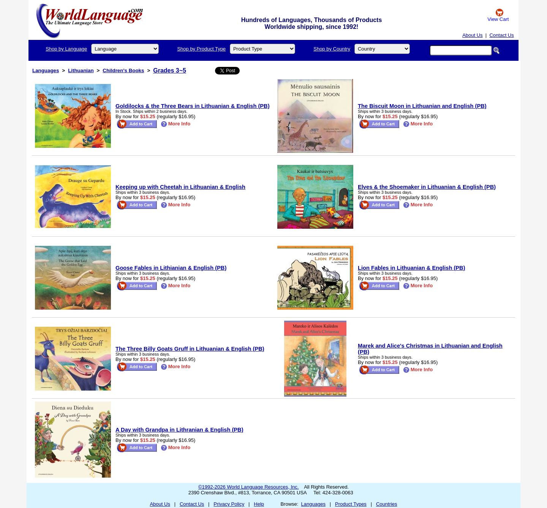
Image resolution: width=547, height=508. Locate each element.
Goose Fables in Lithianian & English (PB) (170, 268)
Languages (45, 70)
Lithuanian (80, 70)
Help (259, 504)
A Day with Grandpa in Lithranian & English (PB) (179, 430)
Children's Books (123, 70)
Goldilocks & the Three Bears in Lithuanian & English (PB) (192, 106)
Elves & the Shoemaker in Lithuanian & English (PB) (427, 187)
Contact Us (501, 35)
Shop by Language (66, 49)
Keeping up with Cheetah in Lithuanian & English (180, 187)
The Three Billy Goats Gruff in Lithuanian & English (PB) (189, 349)
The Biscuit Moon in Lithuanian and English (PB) (422, 106)
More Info (176, 124)
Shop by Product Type (201, 49)
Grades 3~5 (169, 70)
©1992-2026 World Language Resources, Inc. (248, 487)
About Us (472, 35)
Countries (386, 504)
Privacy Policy (228, 504)
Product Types (351, 504)
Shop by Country (331, 49)
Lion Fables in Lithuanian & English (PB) (411, 268)
